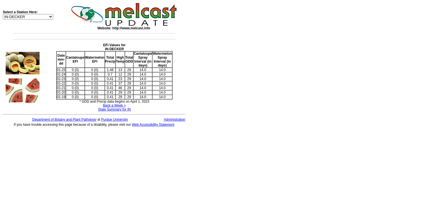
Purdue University (114, 120)
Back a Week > (114, 105)
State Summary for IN (114, 109)
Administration (174, 120)
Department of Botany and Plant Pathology (64, 120)
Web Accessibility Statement (153, 125)
